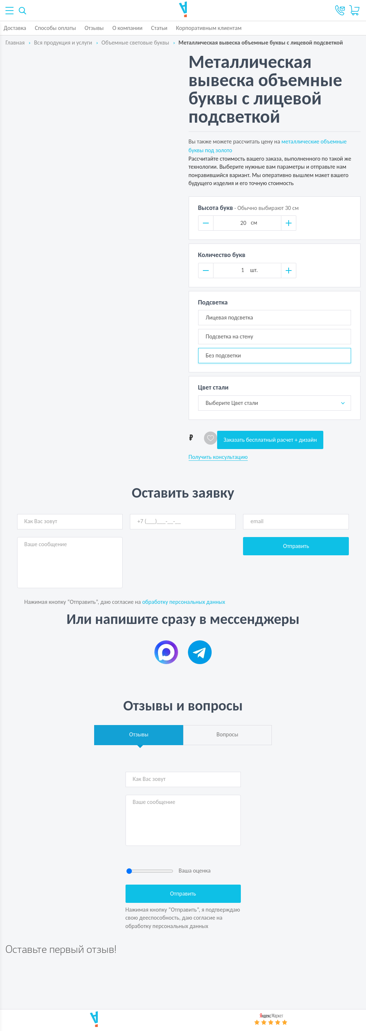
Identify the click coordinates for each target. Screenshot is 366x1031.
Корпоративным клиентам (209, 27)
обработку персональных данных (183, 601)
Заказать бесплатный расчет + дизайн (270, 439)
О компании (127, 27)
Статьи (159, 27)
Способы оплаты (55, 27)
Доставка (15, 27)
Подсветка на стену (229, 336)
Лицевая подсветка (229, 317)
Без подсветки (223, 355)
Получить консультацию (218, 457)
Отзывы (94, 27)
